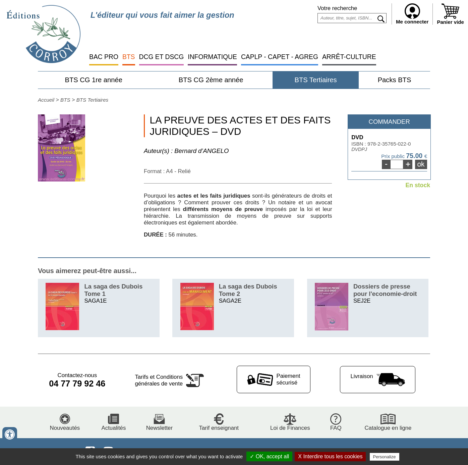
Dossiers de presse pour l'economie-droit (385, 290)
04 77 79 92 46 (77, 383)
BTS (128, 56)
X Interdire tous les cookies (330, 456)
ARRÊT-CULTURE (349, 56)
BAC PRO (103, 56)
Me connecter (412, 13)
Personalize (384, 456)
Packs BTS (394, 80)
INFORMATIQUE (212, 56)
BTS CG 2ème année (211, 80)
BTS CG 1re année (93, 80)
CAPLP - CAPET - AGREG (279, 56)
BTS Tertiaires (315, 80)
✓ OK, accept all (269, 456)
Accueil (46, 100)
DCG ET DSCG (161, 56)
